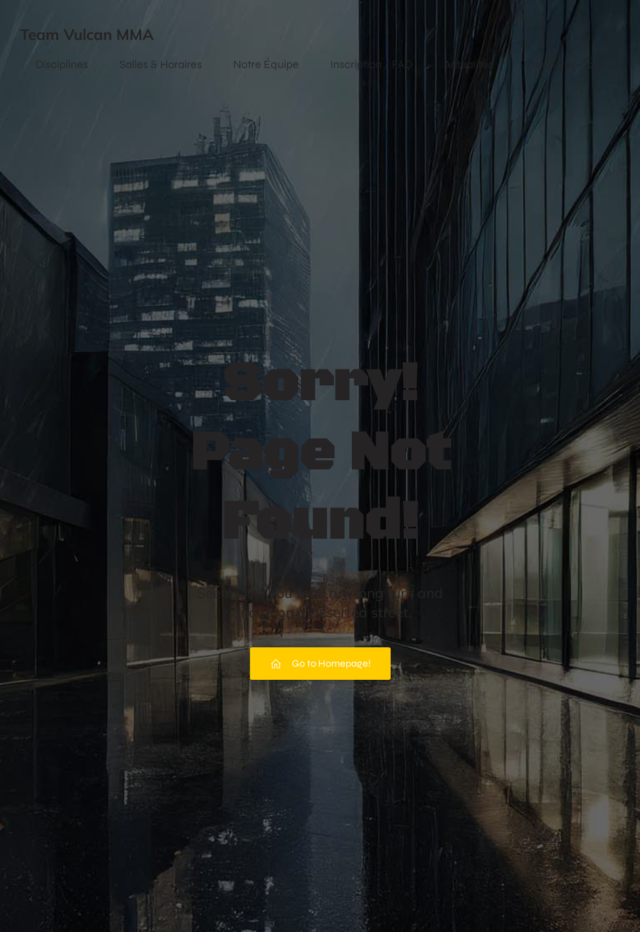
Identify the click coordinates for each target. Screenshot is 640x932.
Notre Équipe (266, 64)
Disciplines (62, 64)
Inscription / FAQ (371, 64)
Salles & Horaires (160, 64)
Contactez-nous (564, 64)
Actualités (468, 64)
